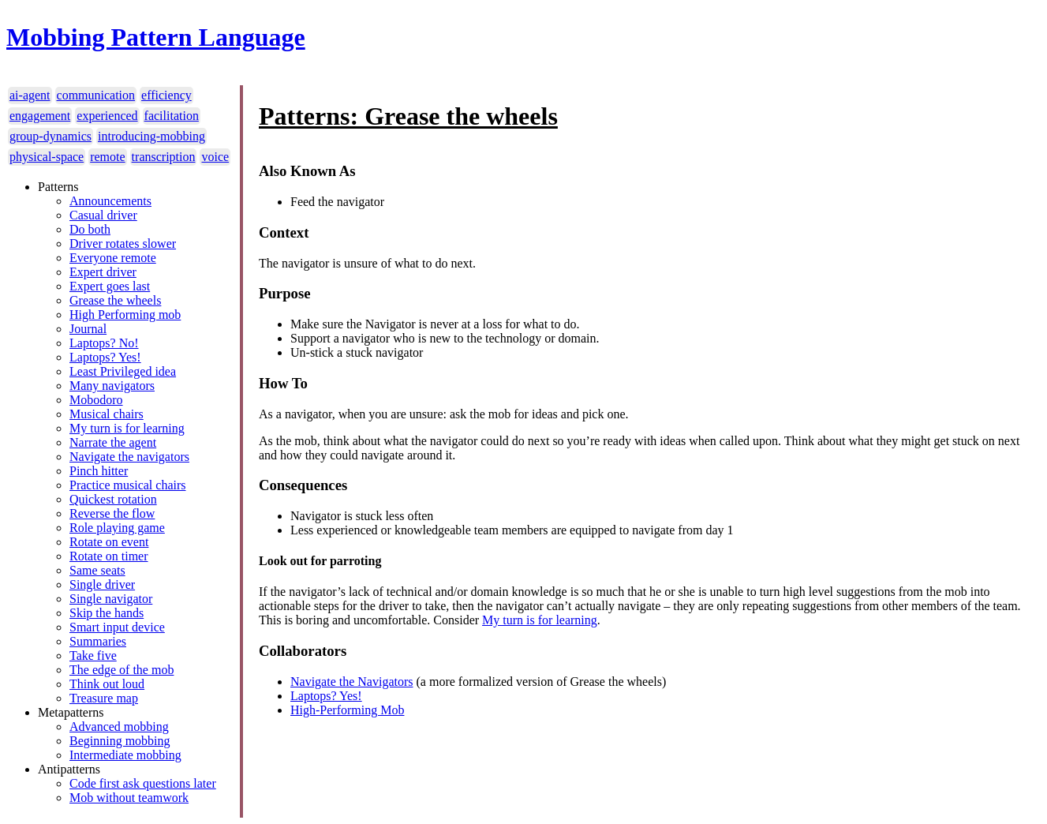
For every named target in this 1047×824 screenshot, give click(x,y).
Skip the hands (106, 613)
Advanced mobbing (119, 726)
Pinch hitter (98, 471)
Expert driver (102, 272)
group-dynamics (50, 136)
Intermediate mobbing (125, 755)
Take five (93, 655)
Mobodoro (96, 399)
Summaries (97, 641)
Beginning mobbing (119, 740)
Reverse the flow (112, 513)
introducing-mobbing (151, 136)
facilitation (171, 115)
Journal (88, 328)
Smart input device (117, 627)
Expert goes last (109, 286)
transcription (164, 156)
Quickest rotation (113, 499)
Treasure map (103, 698)
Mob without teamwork (129, 797)
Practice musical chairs (127, 485)
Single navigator (110, 598)
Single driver (102, 584)
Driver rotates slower (122, 243)
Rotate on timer (108, 556)
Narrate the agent (112, 442)
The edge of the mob (121, 669)
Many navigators (112, 385)
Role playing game (117, 527)
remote (107, 156)
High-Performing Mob (347, 710)
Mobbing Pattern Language (155, 37)
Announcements (110, 201)
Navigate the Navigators (351, 681)
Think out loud (106, 684)
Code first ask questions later (142, 783)
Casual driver (103, 215)
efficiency (166, 95)
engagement (39, 115)
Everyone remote (112, 257)
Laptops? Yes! (105, 357)
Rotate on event (108, 542)
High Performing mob (125, 314)
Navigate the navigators (129, 456)
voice (215, 156)
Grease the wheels (115, 300)
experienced (107, 115)
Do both (89, 229)
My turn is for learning (127, 428)
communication (96, 95)
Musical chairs (106, 414)
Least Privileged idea (122, 371)
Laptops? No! (104, 343)
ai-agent (29, 95)
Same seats (97, 570)
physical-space (46, 156)
